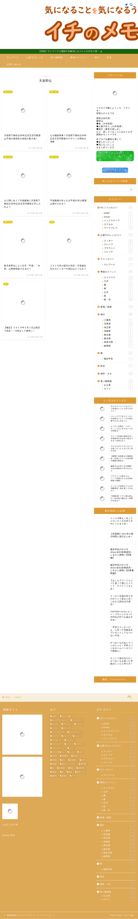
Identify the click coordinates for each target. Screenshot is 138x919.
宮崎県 (118, 331)
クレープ (118, 244)
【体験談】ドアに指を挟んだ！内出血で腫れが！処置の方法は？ (122, 498)
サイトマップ (45, 915)
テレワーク (13, 57)
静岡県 (118, 345)
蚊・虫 (118, 299)
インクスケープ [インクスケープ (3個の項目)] (78, 720)
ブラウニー (118, 248)
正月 (118, 292)
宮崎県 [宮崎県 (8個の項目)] (54, 764)
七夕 (118, 281)
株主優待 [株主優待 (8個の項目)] (62, 768)
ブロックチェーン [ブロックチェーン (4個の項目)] (58, 748)
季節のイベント (78, 57)
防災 (109, 57)
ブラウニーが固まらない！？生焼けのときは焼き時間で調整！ (122, 478)
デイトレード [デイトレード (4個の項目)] (56, 744)
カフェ (118, 388)
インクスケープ (118, 220)
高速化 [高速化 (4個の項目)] (64, 776)
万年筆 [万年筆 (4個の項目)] (54, 756)
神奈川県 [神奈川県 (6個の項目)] (82, 768)
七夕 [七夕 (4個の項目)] (80, 752)
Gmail (118, 216)
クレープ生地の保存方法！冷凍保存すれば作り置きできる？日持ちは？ (122, 438)
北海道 (118, 323)
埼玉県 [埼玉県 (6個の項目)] (54, 760)
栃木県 (118, 338)
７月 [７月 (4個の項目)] (73, 776)
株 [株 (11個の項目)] (53, 768)
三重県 (118, 320)
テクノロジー (117, 258)
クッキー (118, 240)
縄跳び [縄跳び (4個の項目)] (54, 772)
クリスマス (118, 277)
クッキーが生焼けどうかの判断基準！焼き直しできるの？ (122, 488)
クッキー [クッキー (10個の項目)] (55, 728)
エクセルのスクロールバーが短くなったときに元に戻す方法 (122, 448)
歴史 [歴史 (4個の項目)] (71, 768)
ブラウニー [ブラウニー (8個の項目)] (80, 744)
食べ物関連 (57, 57)
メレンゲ (118, 252)
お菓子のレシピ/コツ (117, 235)
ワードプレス (118, 227)
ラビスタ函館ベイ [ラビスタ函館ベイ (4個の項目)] (58, 752)
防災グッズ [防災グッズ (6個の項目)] (81, 772)
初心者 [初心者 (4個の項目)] (75, 756)
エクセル (118, 224)
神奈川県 (118, 342)
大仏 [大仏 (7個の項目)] (63, 760)
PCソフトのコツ (117, 207)
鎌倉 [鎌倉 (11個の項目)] (70, 772)
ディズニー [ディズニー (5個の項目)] (70, 740)
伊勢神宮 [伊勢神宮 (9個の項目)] (65, 756)
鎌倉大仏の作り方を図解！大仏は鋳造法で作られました (122, 468)
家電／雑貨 (117, 306)
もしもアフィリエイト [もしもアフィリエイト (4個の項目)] (59, 720)
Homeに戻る (8, 835)
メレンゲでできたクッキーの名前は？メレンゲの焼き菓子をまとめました (122, 418)
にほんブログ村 (10, 825)
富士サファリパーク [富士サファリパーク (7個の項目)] (69, 764)
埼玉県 (118, 327)
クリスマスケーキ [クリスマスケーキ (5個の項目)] (58, 732)
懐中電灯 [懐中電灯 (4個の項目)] (84, 764)
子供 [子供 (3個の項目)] (83, 760)
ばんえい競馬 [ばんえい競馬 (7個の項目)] (66, 716)
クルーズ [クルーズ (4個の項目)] (55, 736)
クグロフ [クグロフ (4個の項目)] (79, 724)
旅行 (97, 57)
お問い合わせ (14, 64)
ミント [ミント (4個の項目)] (72, 748)
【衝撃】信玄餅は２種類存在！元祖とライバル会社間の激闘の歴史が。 (122, 458)
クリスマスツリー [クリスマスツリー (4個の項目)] (76, 732)
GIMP (118, 213)
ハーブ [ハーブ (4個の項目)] (69, 744)
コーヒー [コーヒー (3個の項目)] (78, 736)
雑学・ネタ (117, 373)
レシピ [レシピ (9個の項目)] (72, 752)
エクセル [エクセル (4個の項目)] (55, 724)
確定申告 (118, 358)
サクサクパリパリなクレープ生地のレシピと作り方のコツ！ (122, 408)
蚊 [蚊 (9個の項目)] (63, 772)
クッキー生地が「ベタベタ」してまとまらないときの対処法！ (122, 428)
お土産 (118, 385)
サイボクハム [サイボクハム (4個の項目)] (56, 740)
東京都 (118, 334)
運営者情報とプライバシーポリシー (21, 915)
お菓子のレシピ (34, 57)
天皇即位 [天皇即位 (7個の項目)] (73, 760)
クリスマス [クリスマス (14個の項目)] (67, 728)
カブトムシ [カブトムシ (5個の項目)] (67, 724)
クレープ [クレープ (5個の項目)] (67, 736)
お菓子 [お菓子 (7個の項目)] (54, 716)
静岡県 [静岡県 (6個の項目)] (54, 776)
